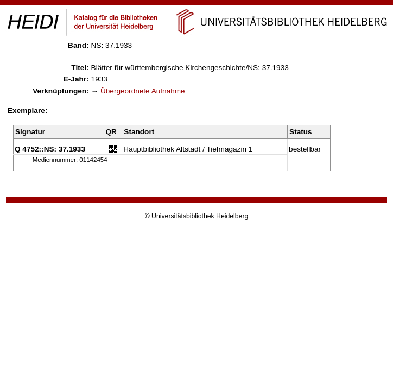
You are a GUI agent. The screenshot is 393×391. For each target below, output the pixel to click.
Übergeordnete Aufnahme (142, 91)
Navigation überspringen (197, 4)
